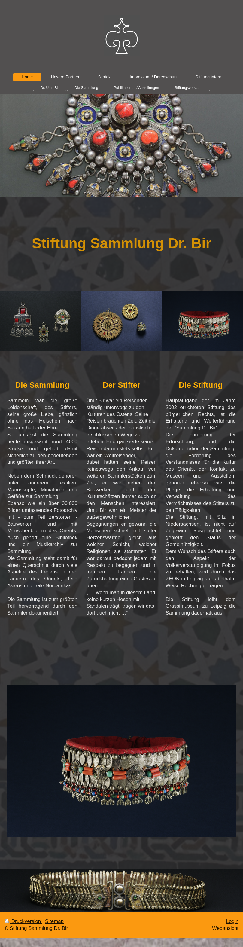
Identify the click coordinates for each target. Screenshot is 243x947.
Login (232, 921)
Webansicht (225, 928)
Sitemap (54, 921)
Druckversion (23, 921)
